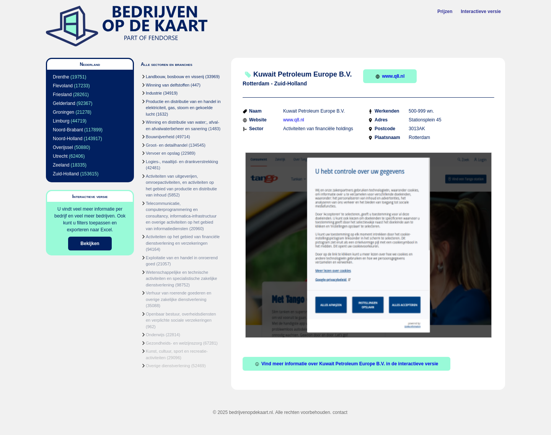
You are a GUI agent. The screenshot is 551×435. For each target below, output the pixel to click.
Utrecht (60, 156)
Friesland (62, 94)
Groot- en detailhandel (166, 145)
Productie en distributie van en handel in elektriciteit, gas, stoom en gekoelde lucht (183, 107)
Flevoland (63, 85)
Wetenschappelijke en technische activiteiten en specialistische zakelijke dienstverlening (181, 278)
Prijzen (444, 11)
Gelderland (64, 103)
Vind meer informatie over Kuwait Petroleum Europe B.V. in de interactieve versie (346, 363)
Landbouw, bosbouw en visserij (175, 76)
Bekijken (89, 243)
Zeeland (61, 165)
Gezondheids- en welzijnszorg (174, 343)
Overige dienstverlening (168, 365)
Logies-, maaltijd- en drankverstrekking (182, 161)
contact (340, 412)
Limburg (61, 121)
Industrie (154, 93)
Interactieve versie (481, 11)
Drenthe (61, 77)
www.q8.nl (389, 76)
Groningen (63, 112)
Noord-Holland (67, 138)
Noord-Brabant (68, 129)
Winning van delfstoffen (167, 85)
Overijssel (63, 147)
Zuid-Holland (66, 174)
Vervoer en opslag (163, 153)
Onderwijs (155, 334)
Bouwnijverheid (160, 136)
